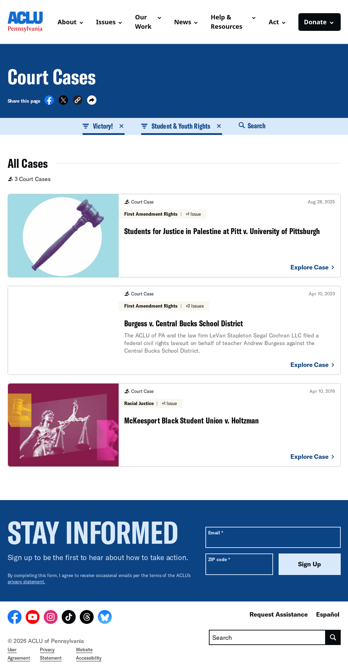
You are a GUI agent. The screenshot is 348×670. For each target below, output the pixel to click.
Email (215, 532)
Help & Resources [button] (226, 22)
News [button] (182, 22)
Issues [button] (106, 22)
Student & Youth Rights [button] (181, 125)
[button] (77, 101)
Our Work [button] (143, 22)
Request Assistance (278, 614)
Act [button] (274, 22)
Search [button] (252, 125)
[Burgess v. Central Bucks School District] (174, 330)
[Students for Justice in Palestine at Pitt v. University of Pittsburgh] (174, 235)
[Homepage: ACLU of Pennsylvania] (30, 21)
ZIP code (219, 559)
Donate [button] (315, 22)
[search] (333, 637)
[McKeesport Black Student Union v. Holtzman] (174, 425)
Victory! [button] (104, 125)
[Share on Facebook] (49, 102)
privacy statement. (26, 581)
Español (327, 614)
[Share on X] (63, 102)
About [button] (67, 22)
